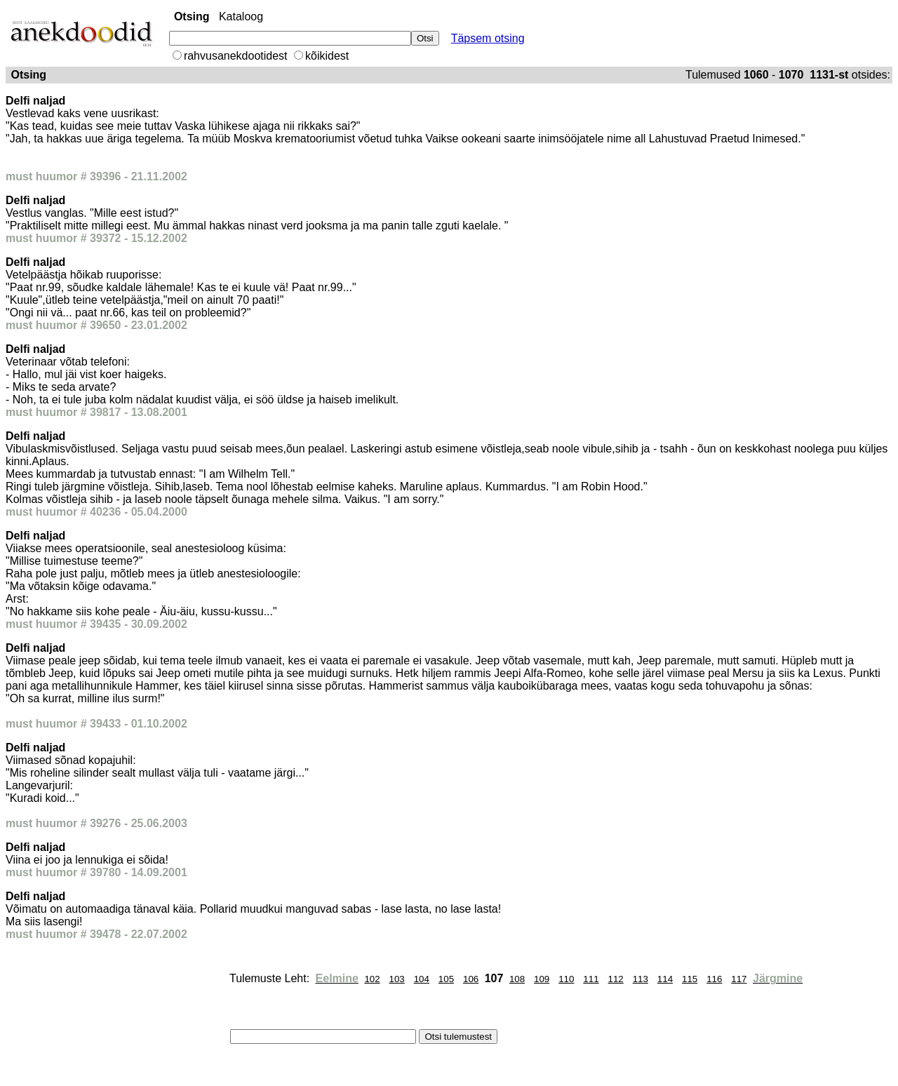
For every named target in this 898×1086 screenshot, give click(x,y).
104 (421, 979)
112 (616, 979)
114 (665, 979)
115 (689, 979)
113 (640, 979)
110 (566, 979)
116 (714, 979)
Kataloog (241, 16)
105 (446, 979)
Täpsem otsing (488, 38)
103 (397, 979)
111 (590, 979)
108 (517, 979)
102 (372, 979)
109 (541, 979)
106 (470, 979)
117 (738, 979)
